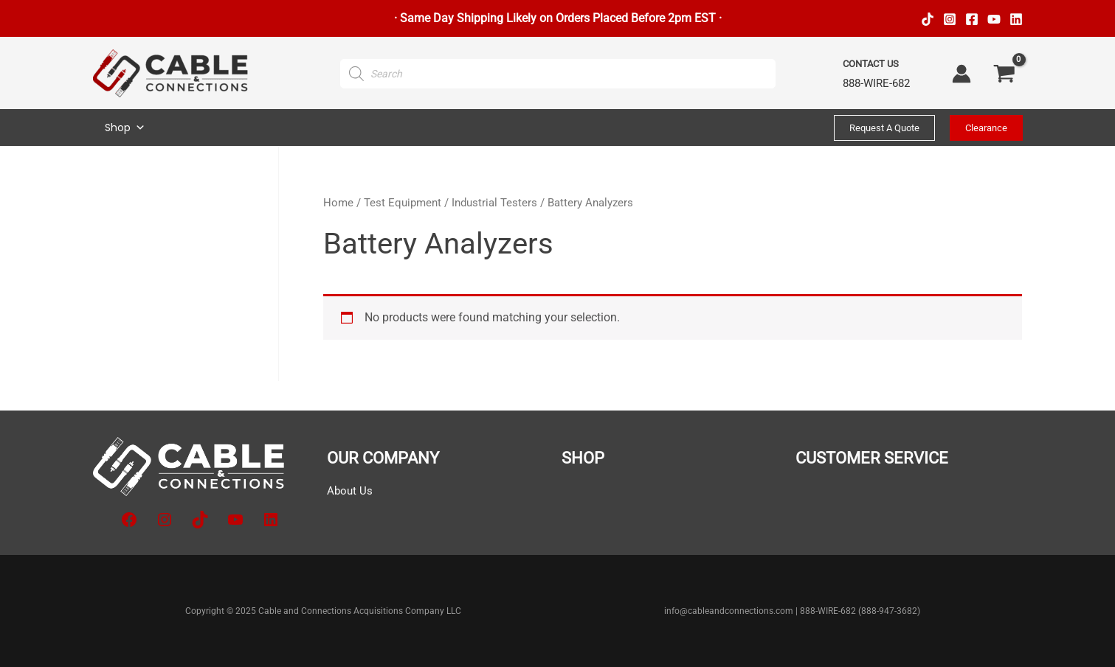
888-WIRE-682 (876, 83)
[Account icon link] (961, 73)
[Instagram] (949, 19)
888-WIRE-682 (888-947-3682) (860, 611)
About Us (350, 490)
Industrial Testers (494, 202)
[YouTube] (994, 19)
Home (338, 202)
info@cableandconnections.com (728, 611)
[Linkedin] (1016, 19)
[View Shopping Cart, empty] (1004, 73)
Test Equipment (402, 202)
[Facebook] (971, 19)
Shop (125, 127)
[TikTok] (927, 19)
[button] (884, 128)
